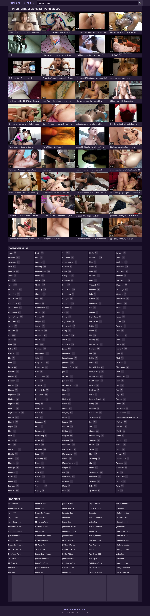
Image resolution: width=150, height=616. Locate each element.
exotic (39, 426)
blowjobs (13, 463)
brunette (13, 485)
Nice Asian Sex (122, 517)
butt (39, 257)
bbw (12, 362)
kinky (66, 394)
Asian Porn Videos (15, 540)
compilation (42, 307)
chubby (40, 284)
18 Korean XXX (95, 568)
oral (93, 271)
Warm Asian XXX (95, 526)
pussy (94, 362)
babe (12, 344)
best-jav (13, 385)
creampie (41, 335)
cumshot (40, 348)
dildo (39, 380)
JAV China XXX (67, 536)
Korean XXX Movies (15, 508)
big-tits (13, 417)
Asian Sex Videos (14, 522)
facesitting (41, 435)
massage (67, 440)
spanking (94, 490)
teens (120, 344)
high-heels (68, 321)
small (93, 467)
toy (119, 390)
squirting (122, 262)
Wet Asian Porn (95, 540)
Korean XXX (39, 508)
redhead (94, 390)
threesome (122, 367)
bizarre (12, 440)
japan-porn (68, 353)
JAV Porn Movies (68, 545)
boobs (12, 476)
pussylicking (96, 376)
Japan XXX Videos (69, 531)
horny (66, 330)
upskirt (120, 431)
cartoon (40, 262)
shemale (94, 440)
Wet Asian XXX (95, 549)
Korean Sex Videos (42, 513)
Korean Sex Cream (15, 545)
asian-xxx (14, 321)
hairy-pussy (68, 289)
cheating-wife (42, 271)
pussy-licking (96, 367)
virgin (120, 449)
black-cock (14, 449)
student (121, 294)
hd (65, 312)
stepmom (121, 284)
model (66, 485)
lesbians (67, 426)
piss (92, 335)
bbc (11, 358)
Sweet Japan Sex (95, 536)
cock (39, 298)
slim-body (94, 458)
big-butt (13, 399)
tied (120, 371)
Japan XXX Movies (69, 526)
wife (120, 485)
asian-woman (15, 316)
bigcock (13, 422)
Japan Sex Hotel (68, 508)
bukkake (13, 490)
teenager (121, 335)
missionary (68, 476)
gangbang (41, 485)
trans (120, 403)
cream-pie (41, 330)
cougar (39, 316)
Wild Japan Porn (95, 563)
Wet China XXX (95, 554)
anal (12, 266)
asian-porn (14, 303)
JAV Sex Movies (68, 558)
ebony (39, 403)
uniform (121, 422)
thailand (121, 362)
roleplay (94, 408)
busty (39, 252)
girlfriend (68, 257)
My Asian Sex (13, 563)
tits (120, 385)
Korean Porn (67, 522)
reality (94, 385)
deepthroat (41, 367)
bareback (13, 353)
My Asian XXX (13, 568)
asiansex (13, 330)
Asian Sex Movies (15, 531)
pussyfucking (96, 371)
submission (122, 298)
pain (92, 294)
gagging (40, 481)
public (93, 358)
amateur (14, 257)
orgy (93, 280)
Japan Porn (66, 572)
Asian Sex (93, 522)
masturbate (68, 444)
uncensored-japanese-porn (127, 417)
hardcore (68, 303)
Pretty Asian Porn (123, 568)
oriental (94, 284)
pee (92, 307)
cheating (40, 266)
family (39, 444)
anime (12, 275)
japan (66, 348)
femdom (40, 449)
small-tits (95, 476)
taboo (120, 316)
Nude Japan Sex (122, 513)
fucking (40, 476)
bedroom (13, 380)
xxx (119, 490)
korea (66, 403)
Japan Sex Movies (42, 558)
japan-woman (69, 358)
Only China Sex (122, 563)
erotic (39, 412)
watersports (122, 458)
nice (92, 262)
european (40, 422)
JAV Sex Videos (68, 554)
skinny (93, 449)
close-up (40, 289)
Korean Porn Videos (43, 536)
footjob (39, 467)
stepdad (121, 275)
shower (94, 444)
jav (65, 371)
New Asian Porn (14, 554)
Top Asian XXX (94, 504)
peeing (93, 312)
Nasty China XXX (41, 540)
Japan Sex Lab (67, 513)
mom (66, 490)
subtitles (121, 303)
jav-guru (67, 376)
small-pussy (96, 472)
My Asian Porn (41, 545)
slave (93, 453)
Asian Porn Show (14, 549)
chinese (40, 280)
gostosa (67, 266)
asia (12, 280)
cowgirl (40, 326)
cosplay (40, 312)
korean (67, 408)
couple (40, 321)
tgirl (119, 353)
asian (12, 284)
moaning (67, 481)
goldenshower (69, 262)
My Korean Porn (41, 522)
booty (12, 481)
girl (66, 252)
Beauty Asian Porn (15, 526)
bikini (12, 431)
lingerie (67, 435)
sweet (120, 312)
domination (42, 399)
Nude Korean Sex (123, 545)
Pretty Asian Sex (122, 572)
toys (120, 394)
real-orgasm (96, 380)
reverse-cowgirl (97, 399)
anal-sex (13, 271)
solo (93, 485)
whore (121, 481)
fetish (39, 453)
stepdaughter (123, 280)
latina (66, 417)
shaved (94, 431)
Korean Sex (39, 531)
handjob (67, 298)
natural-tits (95, 257)
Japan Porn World (42, 568)
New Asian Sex (68, 568)
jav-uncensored (70, 385)
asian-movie (15, 298)
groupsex (67, 280)
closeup (40, 294)
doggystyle (41, 394)
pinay (93, 330)
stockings (122, 289)
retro (93, 394)
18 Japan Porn (13, 517)
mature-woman (70, 463)
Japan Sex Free (68, 504)
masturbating (69, 449)
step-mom (122, 266)
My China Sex (40, 517)
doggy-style (42, 390)
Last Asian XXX (13, 572)
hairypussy (68, 294)
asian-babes (15, 289)
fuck (39, 472)
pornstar (94, 348)
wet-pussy (122, 476)
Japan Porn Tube (41, 563)
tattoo (120, 321)
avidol (12, 339)
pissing (94, 339)
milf (65, 472)
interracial (68, 344)
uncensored (123, 412)
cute (39, 358)
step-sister (122, 271)
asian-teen (14, 312)
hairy (66, 284)
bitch (11, 435)
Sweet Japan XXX (95, 572)
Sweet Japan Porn (123, 549)
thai (120, 358)
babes (12, 348)
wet (119, 472)
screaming (95, 417)
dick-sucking (42, 376)
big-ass (13, 390)
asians (12, 326)
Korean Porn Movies (43, 554)
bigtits (12, 426)
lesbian (67, 422)
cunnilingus (42, 353)
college (39, 303)
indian (66, 339)
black (12, 444)
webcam (121, 463)
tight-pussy (122, 376)
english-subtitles (43, 408)
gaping (39, 490)
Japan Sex (39, 572)
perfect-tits (95, 321)
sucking (121, 307)
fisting (39, 463)
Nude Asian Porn (122, 531)
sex (93, 422)
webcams (121, 467)
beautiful (13, 371)
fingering (41, 458)
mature (67, 458)
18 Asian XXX (13, 504)
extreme (40, 431)
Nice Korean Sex (68, 563)
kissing (66, 399)
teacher (121, 326)
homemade (68, 326)
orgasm (94, 275)
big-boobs (14, 394)
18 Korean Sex (13, 558)
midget (66, 467)
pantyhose (95, 303)
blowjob (13, 458)
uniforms (121, 426)
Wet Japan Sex (94, 558)
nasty (93, 252)
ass (12, 335)
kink (66, 390)
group (66, 271)
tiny (120, 380)
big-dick (13, 408)
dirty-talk (40, 385)
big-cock (13, 403)
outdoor (94, 289)
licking (67, 431)
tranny (121, 399)
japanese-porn (70, 367)
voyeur (121, 453)
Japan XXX (66, 517)
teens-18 (121, 348)
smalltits (94, 481)
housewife (68, 335)
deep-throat (42, 362)
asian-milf (14, 294)
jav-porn (67, 380)
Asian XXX (12, 513)
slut (92, 463)
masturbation (69, 453)
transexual (122, 408)
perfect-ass (95, 316)
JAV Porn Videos (14, 536)
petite (93, 326)
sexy (93, 426)
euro (39, 417)
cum (39, 344)
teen (120, 330)
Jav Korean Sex (68, 540)
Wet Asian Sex (94, 545)
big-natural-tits (16, 412)
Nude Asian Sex (122, 536)
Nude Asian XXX (122, 540)
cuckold (40, 339)
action (12, 252)
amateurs (14, 262)
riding (93, 403)
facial (39, 440)
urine (120, 435)
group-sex (68, 275)
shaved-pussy (96, 435)
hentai (66, 316)
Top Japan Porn (95, 508)
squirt (120, 257)
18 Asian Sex (40, 549)
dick (39, 371)
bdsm (12, 367)
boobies (13, 472)
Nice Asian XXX (122, 522)
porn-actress (95, 344)
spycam (121, 252)
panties (94, 298)
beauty (12, 376)
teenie (120, 339)
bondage (13, 467)
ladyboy (67, 412)
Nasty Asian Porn (42, 526)
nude (93, 266)
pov (92, 353)
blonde (13, 453)
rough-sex (95, 412)
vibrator (121, 440)
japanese (68, 362)
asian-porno (15, 307)
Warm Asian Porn (96, 517)
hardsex (67, 307)
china (39, 275)
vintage (121, 444)
